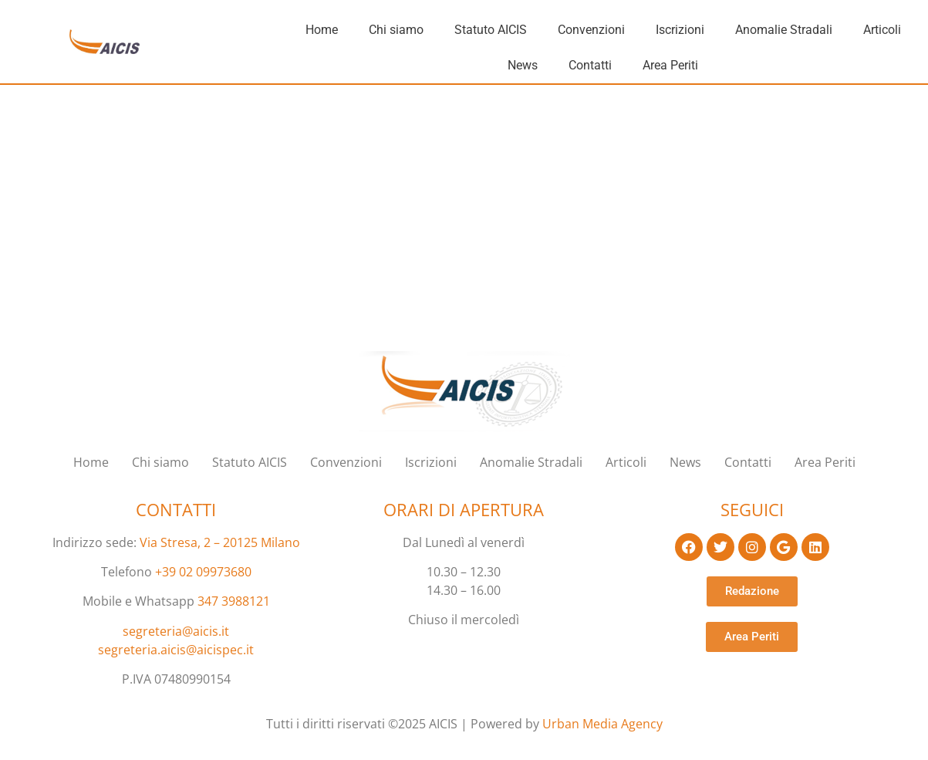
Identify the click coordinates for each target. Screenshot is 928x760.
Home (321, 29)
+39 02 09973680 (203, 571)
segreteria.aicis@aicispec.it (176, 649)
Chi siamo (396, 29)
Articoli (882, 29)
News (523, 65)
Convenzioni (591, 29)
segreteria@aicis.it (176, 631)
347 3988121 (233, 601)
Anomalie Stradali (783, 29)
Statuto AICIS (490, 29)
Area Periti (670, 65)
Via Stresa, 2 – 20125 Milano (220, 542)
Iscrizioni (680, 29)
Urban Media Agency (602, 723)
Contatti (590, 65)
